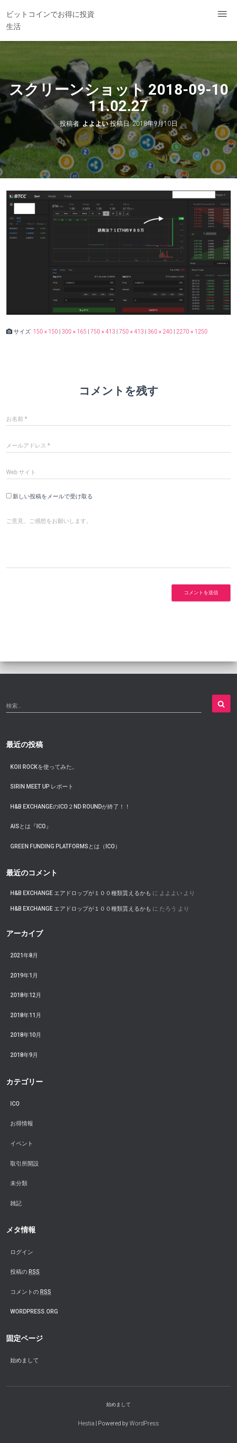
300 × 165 (74, 331)
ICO (15, 1103)
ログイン (21, 1252)
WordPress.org (34, 1311)
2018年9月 (24, 1055)
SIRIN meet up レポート (42, 786)
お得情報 (21, 1123)
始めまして (24, 1360)
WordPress (144, 1423)
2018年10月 (25, 1035)
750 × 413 (102, 331)
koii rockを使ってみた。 (44, 767)
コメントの (30, 1291)
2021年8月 (24, 955)
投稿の (25, 1271)
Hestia (86, 1423)
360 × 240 (160, 331)
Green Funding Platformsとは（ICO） (65, 846)
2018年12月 (25, 995)
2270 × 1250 (192, 331)
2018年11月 (25, 1015)
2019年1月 (24, 975)
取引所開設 (24, 1163)
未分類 (18, 1183)
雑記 (16, 1203)
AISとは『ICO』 (30, 826)
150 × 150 (45, 331)
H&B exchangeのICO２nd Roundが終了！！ (70, 806)
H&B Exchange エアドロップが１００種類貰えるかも (80, 893)
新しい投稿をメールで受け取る (53, 496)
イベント (21, 1143)
